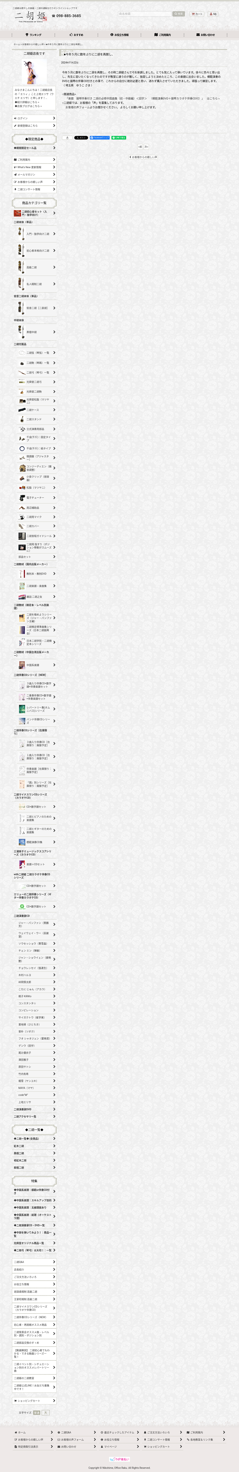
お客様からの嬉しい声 (143, 157)
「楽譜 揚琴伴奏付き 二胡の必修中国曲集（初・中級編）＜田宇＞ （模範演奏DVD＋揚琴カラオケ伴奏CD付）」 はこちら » (142, 98)
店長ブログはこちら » (29, 106)
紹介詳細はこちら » (28, 102)
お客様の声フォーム (77, 107)
